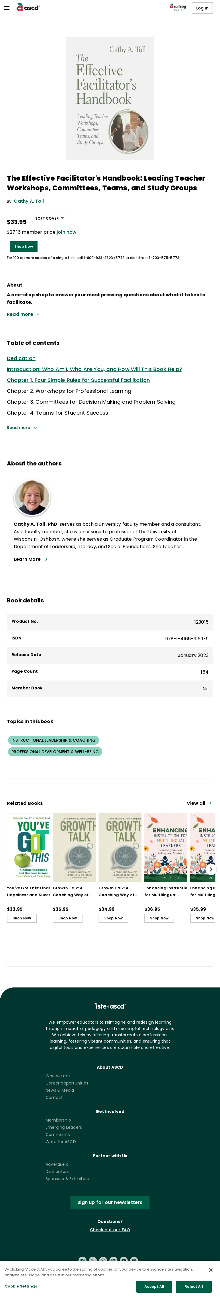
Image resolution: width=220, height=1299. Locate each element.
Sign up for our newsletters (109, 1202)
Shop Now (23, 246)
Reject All (193, 1290)
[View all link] (200, 803)
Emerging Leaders (64, 1127)
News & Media (60, 1090)
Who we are (58, 1076)
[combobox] (49, 218)
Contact (54, 1097)
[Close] (211, 1273)
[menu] (6, 8)
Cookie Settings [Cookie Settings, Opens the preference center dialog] (21, 1290)
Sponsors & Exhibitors (67, 1179)
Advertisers (57, 1164)
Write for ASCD (61, 1142)
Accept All (154, 1290)
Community (58, 1134)
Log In (202, 8)
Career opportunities (67, 1083)
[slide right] (211, 869)
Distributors (57, 1171)
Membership (58, 1120)
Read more (22, 427)
